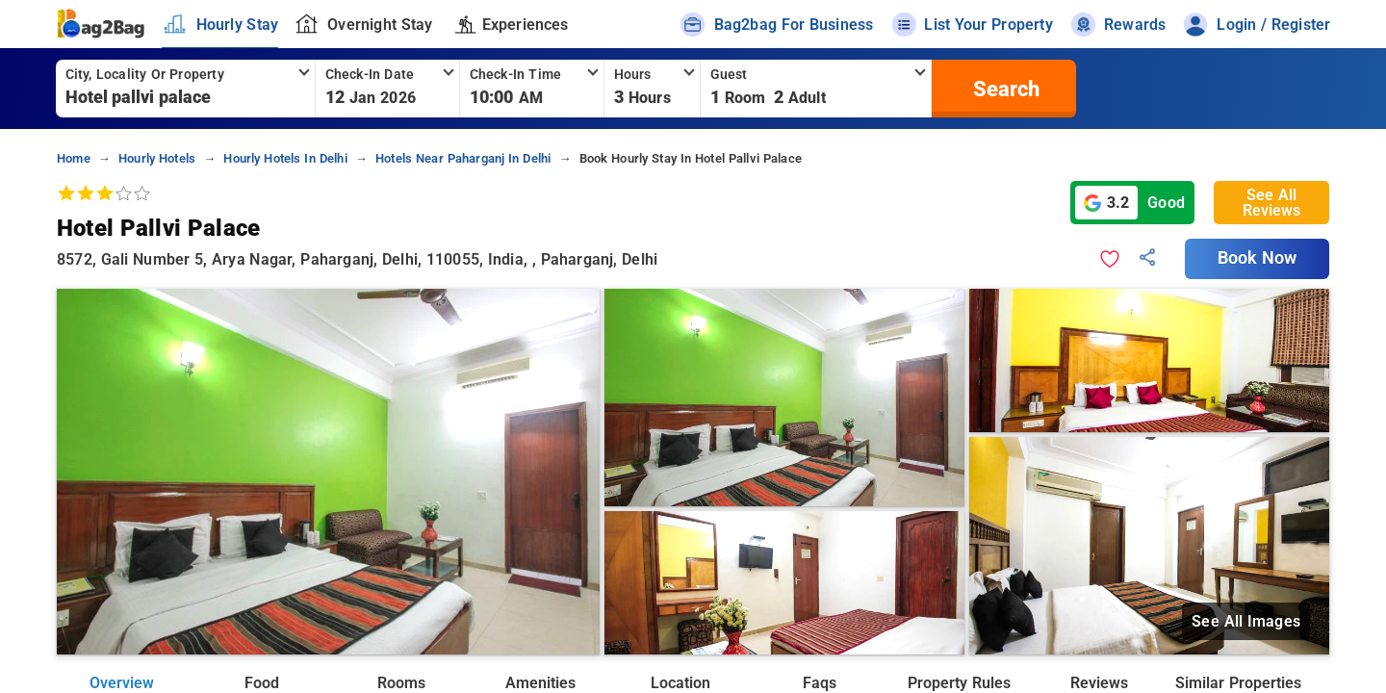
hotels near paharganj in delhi (463, 158)
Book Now (1257, 258)
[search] (1004, 88)
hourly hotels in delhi (284, 158)
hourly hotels (156, 158)
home (73, 158)
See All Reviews (1271, 202)
